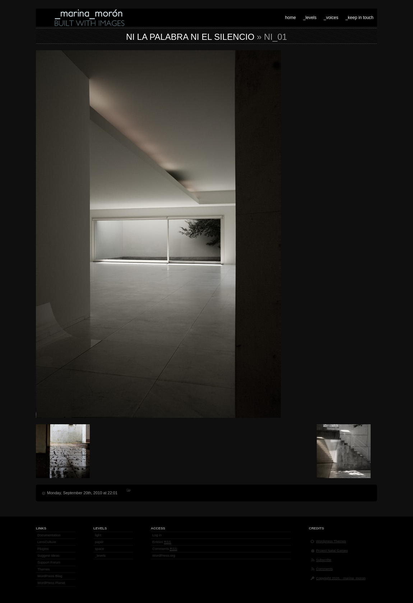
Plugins (42, 549)
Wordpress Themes (331, 541)
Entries (161, 542)
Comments (164, 549)
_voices (331, 17)
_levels (309, 17)
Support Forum (48, 562)
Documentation (49, 535)
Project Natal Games (332, 550)
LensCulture (46, 542)
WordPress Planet (51, 583)
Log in (157, 535)
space (99, 549)
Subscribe (323, 560)
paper (99, 542)
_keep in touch (359, 17)
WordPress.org (163, 555)
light (98, 535)
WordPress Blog (49, 576)
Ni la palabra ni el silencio (190, 37)
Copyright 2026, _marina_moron (341, 578)
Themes (43, 569)
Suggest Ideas (48, 555)
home (290, 17)
